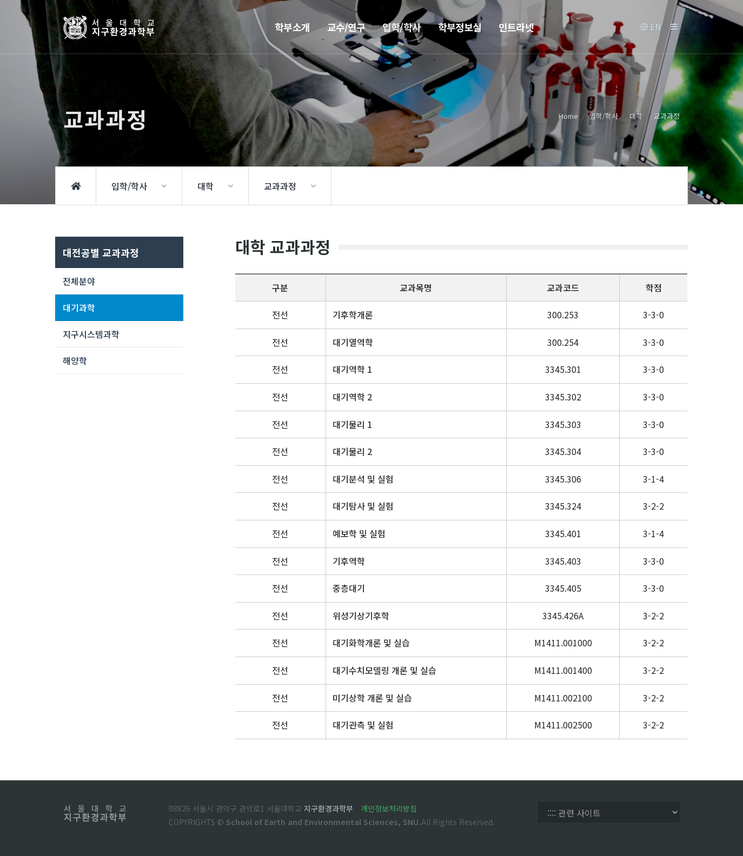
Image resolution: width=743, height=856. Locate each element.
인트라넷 (516, 27)
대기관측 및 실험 (363, 724)
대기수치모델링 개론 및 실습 (384, 670)
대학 (635, 116)
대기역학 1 (352, 369)
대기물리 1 (352, 424)
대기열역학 (353, 342)
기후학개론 (353, 314)
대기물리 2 (352, 451)
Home (568, 116)
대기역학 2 (352, 396)
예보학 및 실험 (359, 533)
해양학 (75, 360)
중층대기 (349, 587)
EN (650, 27)
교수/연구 (346, 27)
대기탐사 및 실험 (363, 505)
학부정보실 (460, 27)
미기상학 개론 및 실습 (372, 697)
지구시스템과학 (91, 333)
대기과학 (79, 307)
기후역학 (349, 560)
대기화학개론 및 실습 (371, 642)
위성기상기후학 (361, 615)
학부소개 (292, 27)
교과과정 (667, 116)
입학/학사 (401, 27)
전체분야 (79, 281)
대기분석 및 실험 (363, 478)
